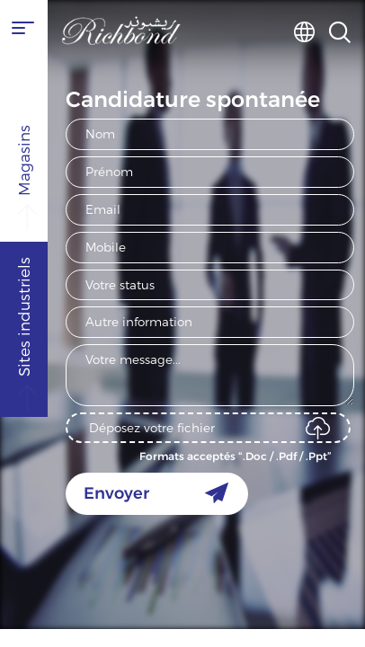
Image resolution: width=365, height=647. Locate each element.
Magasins (25, 210)
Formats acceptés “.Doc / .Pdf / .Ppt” (235, 456)
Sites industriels (25, 390)
